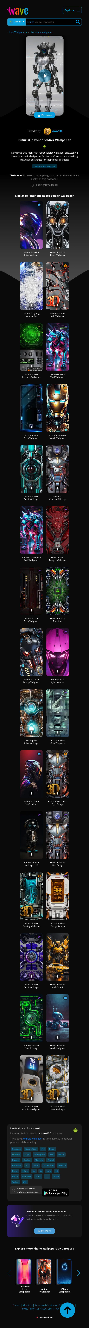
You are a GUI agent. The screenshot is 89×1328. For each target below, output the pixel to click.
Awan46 (52, 131)
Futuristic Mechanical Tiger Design (58, 803)
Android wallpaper (33, 1138)
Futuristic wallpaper (42, 32)
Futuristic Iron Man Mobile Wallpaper (57, 436)
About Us (27, 1305)
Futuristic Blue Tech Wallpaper (31, 436)
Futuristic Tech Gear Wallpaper (57, 742)
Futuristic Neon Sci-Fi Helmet (31, 803)
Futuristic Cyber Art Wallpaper (57, 314)
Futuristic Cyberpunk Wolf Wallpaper (31, 558)
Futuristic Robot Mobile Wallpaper (57, 1047)
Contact (16, 1305)
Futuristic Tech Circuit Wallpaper (31, 497)
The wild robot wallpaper (45, 166)
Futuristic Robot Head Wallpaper (57, 253)
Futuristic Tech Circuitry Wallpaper (31, 925)
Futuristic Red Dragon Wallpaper (57, 558)
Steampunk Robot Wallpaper (31, 742)
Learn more (44, 1231)
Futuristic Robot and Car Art (57, 986)
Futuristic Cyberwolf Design (57, 497)
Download (44, 115)
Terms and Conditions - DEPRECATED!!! (54, 1305)
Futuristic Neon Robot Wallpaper (31, 253)
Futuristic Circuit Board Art (57, 619)
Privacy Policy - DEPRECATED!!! (36, 1308)
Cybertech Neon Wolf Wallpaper (57, 375)
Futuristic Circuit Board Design (31, 1047)
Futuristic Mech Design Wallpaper (31, 681)
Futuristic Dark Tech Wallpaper (31, 619)
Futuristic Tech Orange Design (58, 925)
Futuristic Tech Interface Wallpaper (31, 375)
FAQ (57, 1308)
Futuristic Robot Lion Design (57, 864)
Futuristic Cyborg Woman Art (31, 314)
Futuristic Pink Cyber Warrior (57, 681)
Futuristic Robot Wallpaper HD (31, 864)
